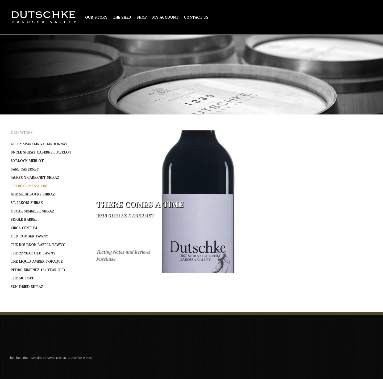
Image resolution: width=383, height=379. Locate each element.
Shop (141, 17)
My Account (165, 17)
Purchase (105, 258)
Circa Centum (24, 227)
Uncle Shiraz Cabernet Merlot (41, 152)
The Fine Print (18, 358)
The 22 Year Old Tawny (33, 253)
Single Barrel (24, 219)
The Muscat (22, 278)
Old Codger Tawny (29, 236)
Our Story (96, 17)
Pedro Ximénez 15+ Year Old (38, 269)
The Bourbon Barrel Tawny (38, 244)
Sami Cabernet (25, 169)
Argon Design (56, 358)
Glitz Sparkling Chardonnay (39, 144)
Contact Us (196, 17)
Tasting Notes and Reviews (123, 251)
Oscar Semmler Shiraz (32, 211)
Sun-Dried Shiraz (27, 286)
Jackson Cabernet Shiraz (35, 177)
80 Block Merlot (27, 160)
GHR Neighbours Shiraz (33, 194)
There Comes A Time (30, 186)
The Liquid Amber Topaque (37, 261)
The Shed (122, 17)
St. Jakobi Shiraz (27, 202)
